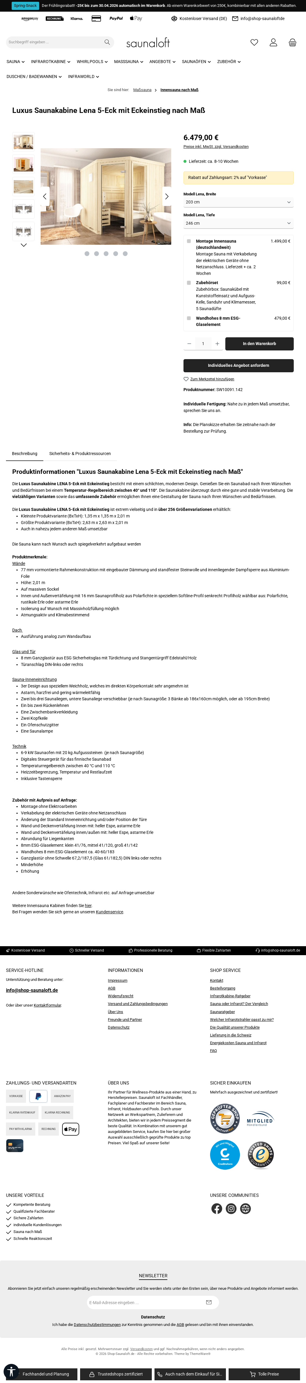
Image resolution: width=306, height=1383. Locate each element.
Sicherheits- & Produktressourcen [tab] (80, 453)
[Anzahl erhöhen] (217, 343)
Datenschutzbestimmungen (97, 1324)
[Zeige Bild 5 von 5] (125, 253)
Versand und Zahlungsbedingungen (138, 1003)
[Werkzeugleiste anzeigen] (11, 1371)
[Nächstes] (166, 196)
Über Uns (115, 1012)
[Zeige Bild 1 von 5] (87, 253)
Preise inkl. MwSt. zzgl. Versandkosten (216, 146)
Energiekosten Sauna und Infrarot (238, 1043)
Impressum (117, 980)
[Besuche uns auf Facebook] (217, 1208)
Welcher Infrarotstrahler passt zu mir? (242, 1019)
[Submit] (208, 1302)
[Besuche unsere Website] (245, 1208)
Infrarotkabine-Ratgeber (230, 996)
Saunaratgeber (222, 1012)
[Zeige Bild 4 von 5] (115, 253)
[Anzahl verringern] (189, 343)
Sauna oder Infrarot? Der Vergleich (239, 1003)
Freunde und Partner (125, 1019)
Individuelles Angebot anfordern (238, 365)
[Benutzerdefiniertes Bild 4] (261, 1155)
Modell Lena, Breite (199, 194)
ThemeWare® (200, 1354)
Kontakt (216, 980)
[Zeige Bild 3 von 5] (106, 253)
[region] (92, 196)
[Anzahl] (203, 343)
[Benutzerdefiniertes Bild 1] (225, 1119)
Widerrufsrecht (120, 996)
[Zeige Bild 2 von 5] (96, 253)
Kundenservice (109, 912)
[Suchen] (107, 42)
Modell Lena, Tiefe (199, 214)
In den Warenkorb (259, 343)
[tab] (24, 454)
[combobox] (53, 42)
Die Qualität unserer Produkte (235, 1027)
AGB (111, 988)
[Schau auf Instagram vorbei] (231, 1208)
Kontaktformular (47, 1005)
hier (88, 905)
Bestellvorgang (222, 988)
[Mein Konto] (273, 42)
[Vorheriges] (45, 196)
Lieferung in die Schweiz (230, 1035)
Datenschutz (118, 1027)
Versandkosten (141, 1349)
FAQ (213, 1050)
